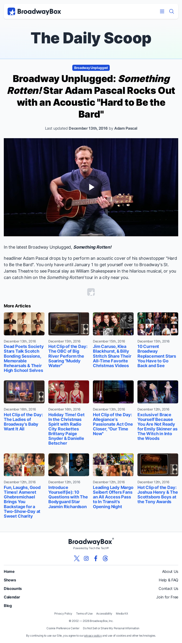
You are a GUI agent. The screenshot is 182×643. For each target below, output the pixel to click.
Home (9, 571)
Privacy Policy (63, 613)
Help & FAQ (168, 580)
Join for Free (167, 597)
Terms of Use (84, 613)
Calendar (12, 597)
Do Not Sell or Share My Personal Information (111, 628)
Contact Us (168, 588)
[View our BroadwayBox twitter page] (77, 558)
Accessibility (104, 613)
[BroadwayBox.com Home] (34, 11)
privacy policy (93, 635)
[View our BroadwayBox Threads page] (105, 558)
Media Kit (122, 613)
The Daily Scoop (91, 38)
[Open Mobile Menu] (162, 11)
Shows (10, 580)
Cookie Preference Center (62, 628)
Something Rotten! (92, 247)
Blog (8, 605)
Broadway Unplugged (91, 68)
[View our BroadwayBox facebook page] (96, 558)
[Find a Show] (171, 11)
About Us (170, 571)
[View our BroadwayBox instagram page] (86, 558)
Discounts (13, 588)
